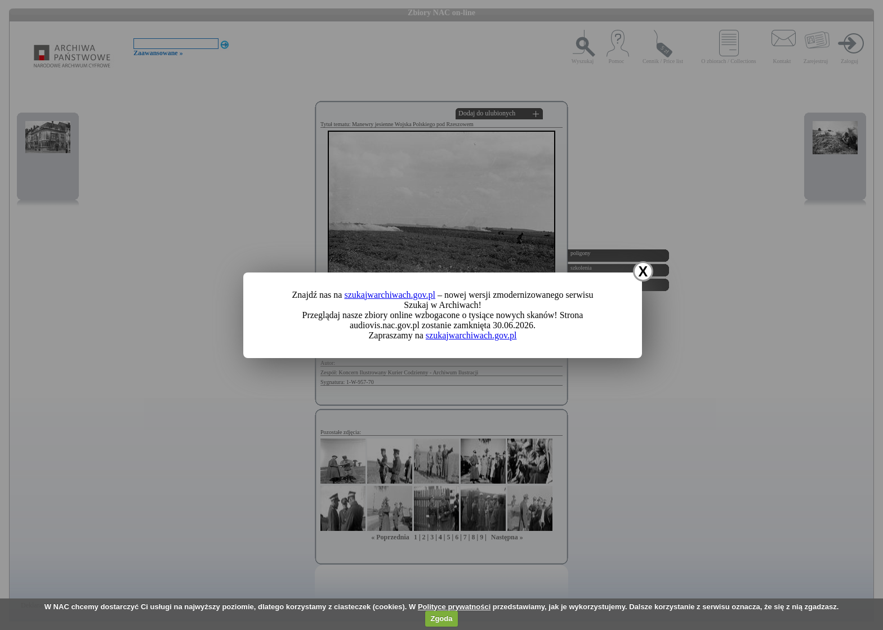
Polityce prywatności (454, 606)
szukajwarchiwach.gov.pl (389, 295)
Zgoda (441, 618)
